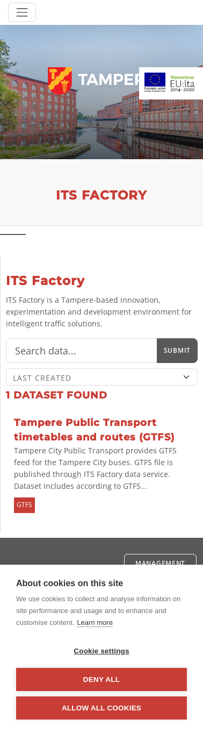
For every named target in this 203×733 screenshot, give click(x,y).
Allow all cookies (101, 708)
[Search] (81, 350)
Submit (177, 350)
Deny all (101, 679)
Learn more (94, 622)
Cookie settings (101, 651)
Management (160, 563)
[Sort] (102, 377)
